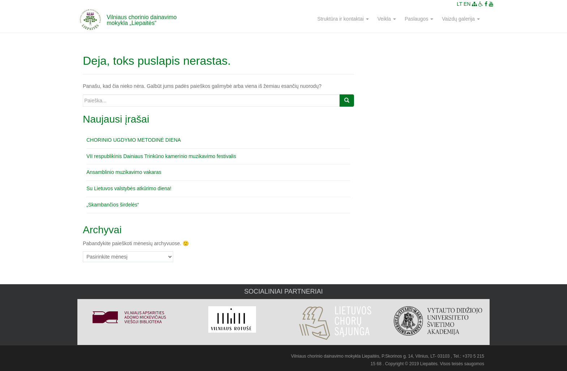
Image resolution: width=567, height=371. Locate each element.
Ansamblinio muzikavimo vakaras (123, 172)
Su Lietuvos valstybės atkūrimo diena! (128, 188)
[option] (129, 314)
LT (459, 4)
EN (467, 4)
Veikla (387, 19)
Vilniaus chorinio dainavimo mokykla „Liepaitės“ (142, 20)
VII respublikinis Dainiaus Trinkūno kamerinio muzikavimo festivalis (161, 156)
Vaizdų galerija (461, 19)
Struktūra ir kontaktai (343, 19)
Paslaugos (419, 19)
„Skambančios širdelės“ (112, 205)
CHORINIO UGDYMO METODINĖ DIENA (133, 140)
